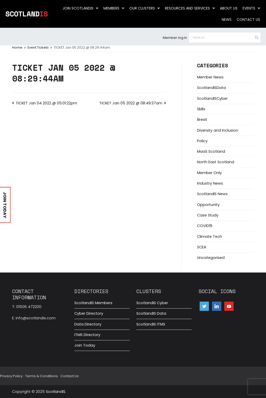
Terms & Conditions (41, 376)
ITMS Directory (87, 334)
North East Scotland (215, 162)
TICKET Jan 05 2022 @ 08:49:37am (130, 103)
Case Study (207, 215)
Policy (202, 140)
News (227, 19)
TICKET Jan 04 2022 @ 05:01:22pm (46, 103)
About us (228, 8)
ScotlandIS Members (93, 302)
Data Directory (87, 324)
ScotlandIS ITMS (150, 324)
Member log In (175, 37)
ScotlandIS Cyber (152, 302)
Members (113, 8)
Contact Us (248, 19)
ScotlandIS (55, 391)
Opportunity (208, 204)
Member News (210, 77)
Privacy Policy (11, 376)
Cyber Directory (88, 313)
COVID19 (204, 225)
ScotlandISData (211, 87)
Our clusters (144, 8)
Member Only (209, 172)
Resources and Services (190, 8)
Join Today (84, 345)
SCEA (201, 247)
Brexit (202, 119)
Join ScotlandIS (80, 8)
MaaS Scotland (211, 151)
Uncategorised (211, 257)
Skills (201, 109)
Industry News (210, 183)
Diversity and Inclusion (217, 130)
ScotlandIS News (212, 193)
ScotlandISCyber (212, 98)
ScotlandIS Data (151, 313)
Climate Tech (209, 236)
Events (251, 8)
